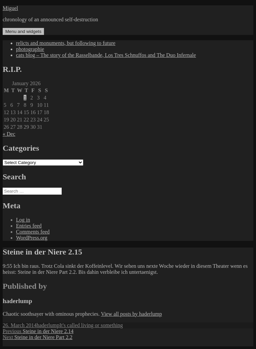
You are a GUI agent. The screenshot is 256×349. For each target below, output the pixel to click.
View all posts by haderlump (131, 314)
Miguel (10, 8)
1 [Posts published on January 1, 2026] (25, 97)
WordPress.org (31, 238)
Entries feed (29, 226)
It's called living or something (91, 325)
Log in (23, 220)
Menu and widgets (23, 31)
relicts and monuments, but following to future (65, 43)
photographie (30, 49)
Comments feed (33, 232)
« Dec (9, 134)
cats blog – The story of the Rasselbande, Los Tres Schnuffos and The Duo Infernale (106, 55)
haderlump (48, 325)
